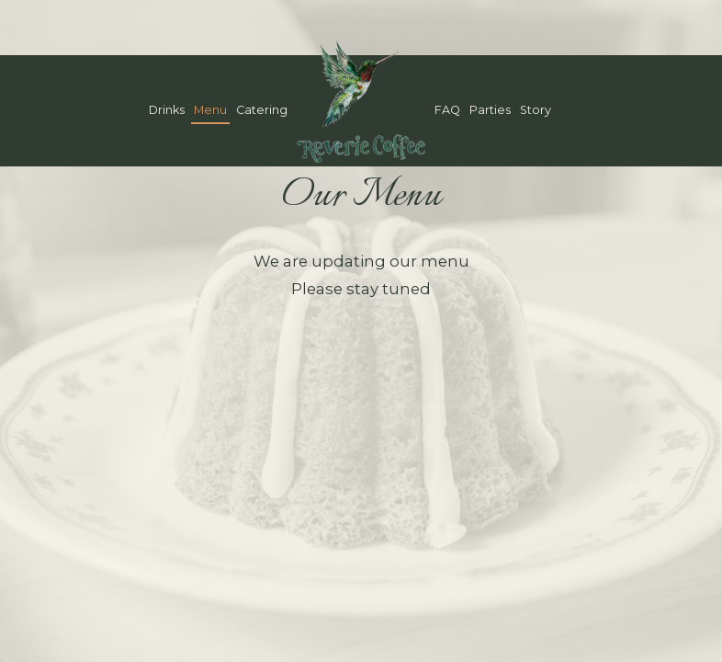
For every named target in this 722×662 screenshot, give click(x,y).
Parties (490, 110)
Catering (262, 110)
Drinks (167, 110)
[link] (361, 101)
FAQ (447, 110)
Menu (210, 110)
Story (535, 110)
